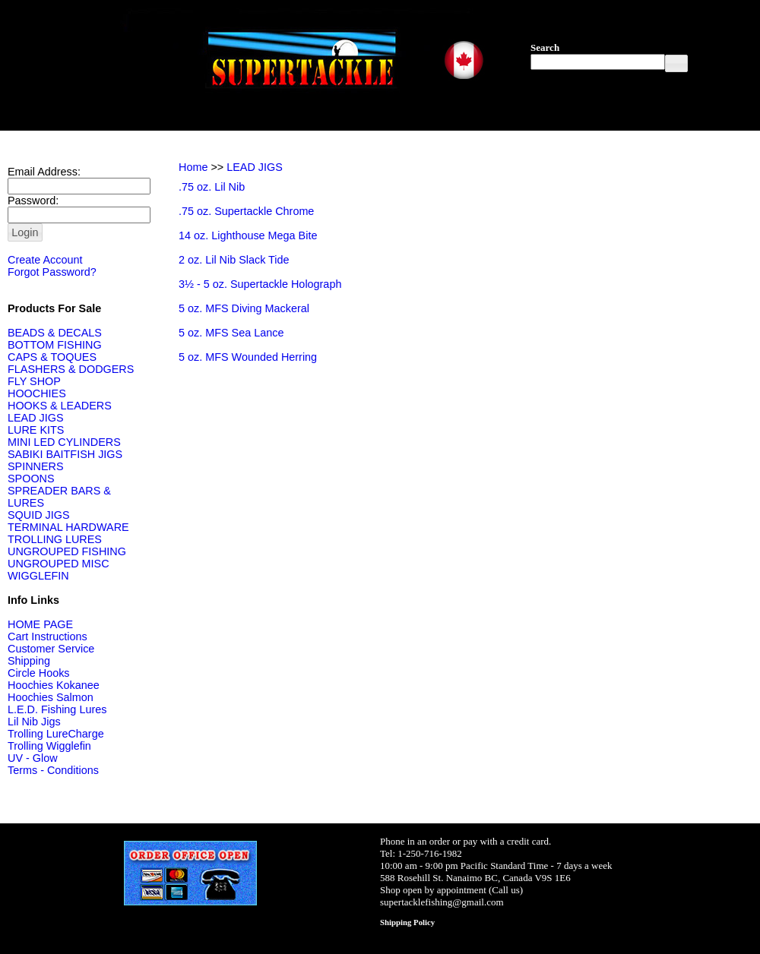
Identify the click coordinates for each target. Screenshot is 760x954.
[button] (676, 63)
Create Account (45, 260)
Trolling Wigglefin (49, 746)
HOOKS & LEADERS (60, 406)
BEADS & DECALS (55, 333)
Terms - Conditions (53, 770)
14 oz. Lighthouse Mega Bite (248, 235)
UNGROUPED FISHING (67, 551)
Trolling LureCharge (56, 734)
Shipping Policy (407, 922)
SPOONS (31, 478)
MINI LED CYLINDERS (64, 442)
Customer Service (51, 649)
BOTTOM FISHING (55, 345)
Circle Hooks (39, 673)
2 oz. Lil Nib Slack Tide (234, 260)
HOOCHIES (37, 393)
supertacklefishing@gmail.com (442, 902)
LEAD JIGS (36, 418)
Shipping (29, 661)
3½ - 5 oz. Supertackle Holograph (260, 284)
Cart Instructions (47, 636)
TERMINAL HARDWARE (68, 527)
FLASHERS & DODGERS (71, 369)
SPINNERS (36, 466)
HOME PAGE (40, 624)
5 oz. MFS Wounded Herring (248, 357)
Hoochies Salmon (50, 697)
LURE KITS (36, 430)
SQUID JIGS (39, 515)
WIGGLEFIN (38, 576)
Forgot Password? (52, 272)
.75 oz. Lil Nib (212, 187)
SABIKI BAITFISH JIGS (65, 454)
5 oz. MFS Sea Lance (231, 333)
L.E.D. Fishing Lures (57, 709)
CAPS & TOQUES (52, 357)
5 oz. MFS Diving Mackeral (244, 308)
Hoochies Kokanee (54, 685)
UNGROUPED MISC (58, 564)
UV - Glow (33, 758)
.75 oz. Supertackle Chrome (246, 211)
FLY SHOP (34, 381)
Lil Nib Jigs (34, 722)
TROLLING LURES (55, 539)
